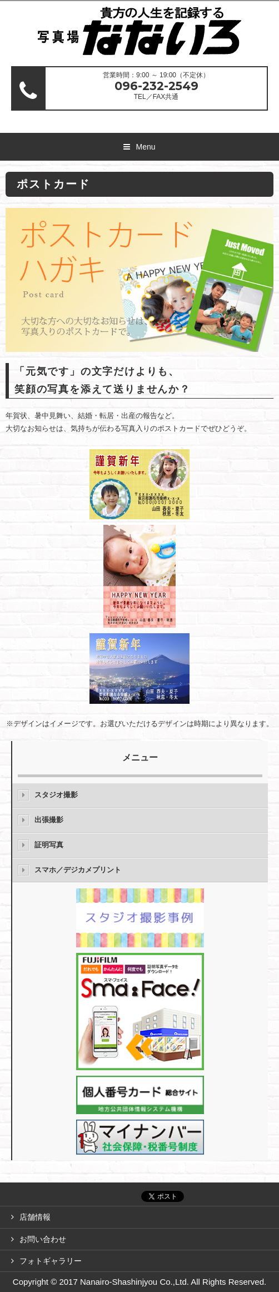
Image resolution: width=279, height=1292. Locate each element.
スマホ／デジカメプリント (77, 870)
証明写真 (48, 845)
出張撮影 (48, 820)
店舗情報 (35, 1217)
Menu (145, 146)
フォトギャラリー (50, 1260)
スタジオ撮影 (56, 795)
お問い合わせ (42, 1239)
